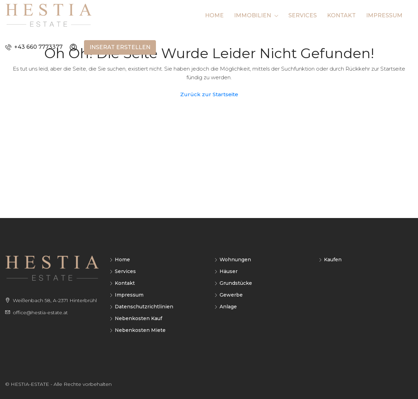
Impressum (384, 15)
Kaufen (333, 259)
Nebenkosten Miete (140, 330)
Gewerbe (231, 295)
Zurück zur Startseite (209, 94)
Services (302, 15)
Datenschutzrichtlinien (144, 306)
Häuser (229, 271)
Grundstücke (236, 283)
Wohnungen (235, 259)
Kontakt (341, 15)
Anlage (228, 306)
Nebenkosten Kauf (138, 318)
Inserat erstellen (120, 47)
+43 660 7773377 (34, 47)
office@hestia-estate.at (40, 312)
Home (214, 15)
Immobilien (252, 15)
